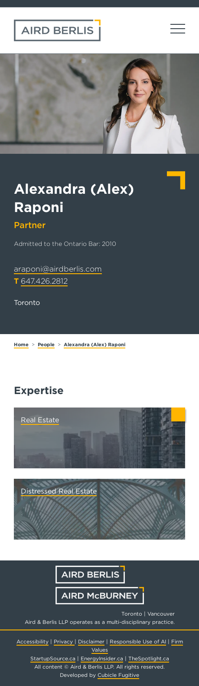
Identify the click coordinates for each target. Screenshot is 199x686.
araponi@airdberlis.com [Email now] (58, 268)
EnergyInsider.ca (102, 658)
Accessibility (32, 641)
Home (21, 344)
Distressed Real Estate (59, 491)
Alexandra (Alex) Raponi (94, 344)
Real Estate (40, 420)
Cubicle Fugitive (118, 675)
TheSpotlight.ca (148, 658)
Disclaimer (91, 641)
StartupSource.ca (52, 658)
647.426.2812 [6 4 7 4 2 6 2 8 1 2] (44, 280)
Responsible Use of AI (138, 641)
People (46, 344)
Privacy (64, 641)
